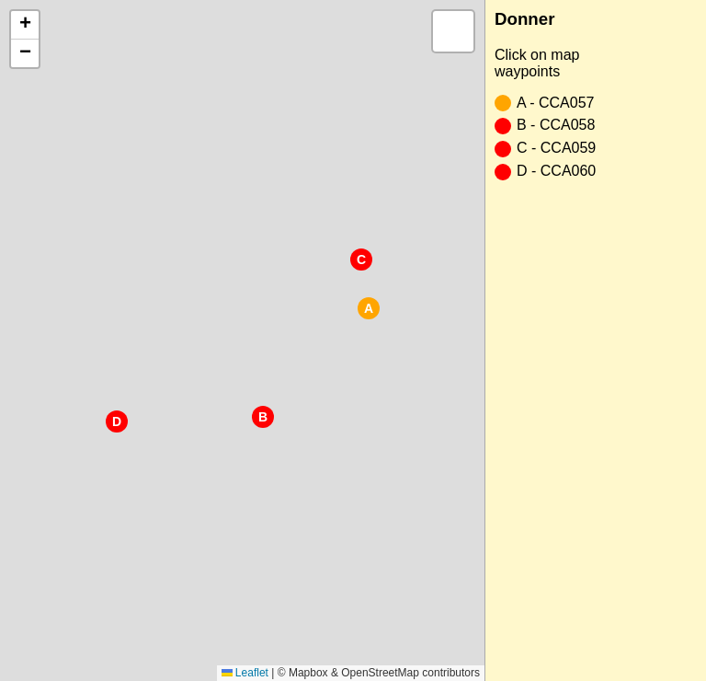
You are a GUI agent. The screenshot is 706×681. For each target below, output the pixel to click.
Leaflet (245, 672)
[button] (369, 308)
